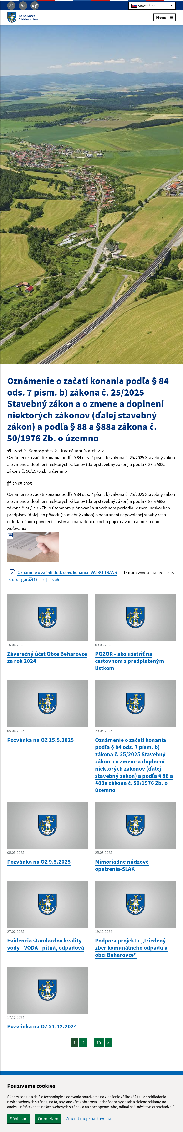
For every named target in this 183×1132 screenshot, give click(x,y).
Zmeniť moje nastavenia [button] (88, 1118)
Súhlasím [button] (19, 1118)
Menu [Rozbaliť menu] (164, 17)
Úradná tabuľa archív (79, 451)
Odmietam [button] (48, 1118)
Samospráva (41, 451)
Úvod (14, 451)
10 (99, 1043)
